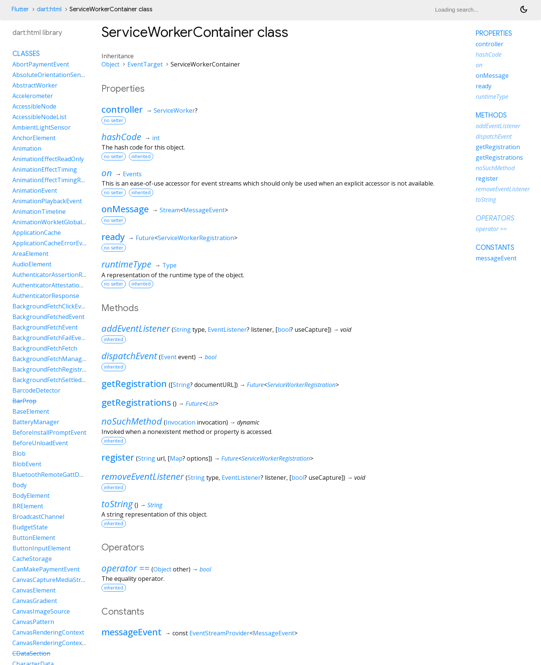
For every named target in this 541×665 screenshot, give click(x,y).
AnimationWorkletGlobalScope (55, 222)
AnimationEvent (34, 190)
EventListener (227, 329)
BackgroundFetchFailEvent (49, 338)
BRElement (27, 506)
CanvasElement (34, 590)
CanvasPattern (33, 622)
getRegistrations (136, 402)
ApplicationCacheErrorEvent (52, 243)
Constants (495, 247)
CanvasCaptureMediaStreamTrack (60, 580)
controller (122, 109)
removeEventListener (142, 476)
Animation (26, 148)
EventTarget (145, 64)
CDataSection (31, 653)
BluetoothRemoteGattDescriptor (58, 474)
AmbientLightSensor (41, 127)
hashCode (121, 136)
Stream (170, 210)
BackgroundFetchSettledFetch (54, 380)
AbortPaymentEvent (40, 64)
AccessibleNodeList (39, 117)
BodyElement (31, 495)
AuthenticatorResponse (45, 296)
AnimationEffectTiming (44, 169)
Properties (494, 33)
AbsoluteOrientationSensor (51, 75)
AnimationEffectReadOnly (48, 159)
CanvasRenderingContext (48, 632)
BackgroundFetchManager (50, 359)
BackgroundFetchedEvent (48, 317)
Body (19, 485)
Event (169, 357)
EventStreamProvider (219, 633)
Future (145, 238)
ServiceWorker (174, 110)
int (156, 138)
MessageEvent (204, 210)
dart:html (49, 9)
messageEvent (131, 632)
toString (117, 503)
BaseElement (30, 411)
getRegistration (134, 383)
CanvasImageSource (41, 611)
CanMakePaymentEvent (46, 569)
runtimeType (126, 264)
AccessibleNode (34, 106)
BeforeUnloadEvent (40, 443)
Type (169, 265)
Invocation (180, 422)
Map (176, 458)
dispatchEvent (129, 355)
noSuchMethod (131, 421)
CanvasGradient (34, 601)
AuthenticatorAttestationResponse (61, 285)
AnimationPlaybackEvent (47, 201)
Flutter (20, 9)
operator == (125, 568)
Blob (19, 453)
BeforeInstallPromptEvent (49, 432)
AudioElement (31, 264)
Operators (495, 218)
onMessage (125, 209)
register (117, 457)
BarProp (24, 401)
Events (132, 174)
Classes (26, 54)
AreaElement (30, 253)
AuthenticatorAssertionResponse (59, 275)
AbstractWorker (34, 85)
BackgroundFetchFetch (44, 348)
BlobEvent (26, 464)
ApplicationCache (36, 232)
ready (113, 236)
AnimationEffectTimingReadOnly (58, 180)
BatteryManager (35, 422)
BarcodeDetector (36, 390)
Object (110, 64)
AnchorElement (34, 138)
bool (284, 329)
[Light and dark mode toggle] (524, 9)
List (210, 403)
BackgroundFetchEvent (45, 327)
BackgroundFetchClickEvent (51, 306)
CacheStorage (32, 559)
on (106, 172)
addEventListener (135, 328)
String (182, 329)
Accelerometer (32, 96)
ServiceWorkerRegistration (196, 238)
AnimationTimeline (39, 211)
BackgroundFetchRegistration (54, 369)
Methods (491, 115)
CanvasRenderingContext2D (52, 643)
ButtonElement (33, 538)
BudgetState (30, 527)
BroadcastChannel (38, 516)
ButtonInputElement (41, 548)
